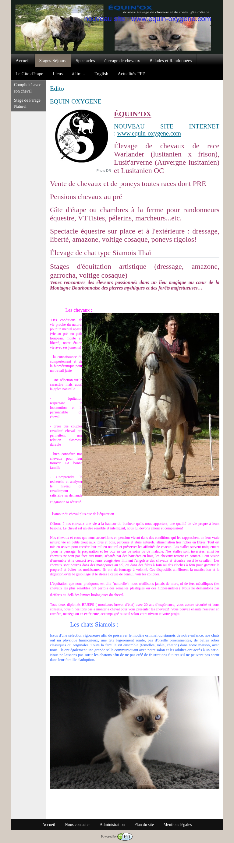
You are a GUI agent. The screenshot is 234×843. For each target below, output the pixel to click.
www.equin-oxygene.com (149, 133)
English (101, 73)
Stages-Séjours (52, 60)
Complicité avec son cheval (27, 88)
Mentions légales (178, 824)
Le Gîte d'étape (29, 73)
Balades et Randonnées (171, 60)
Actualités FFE (131, 73)
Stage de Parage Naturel (27, 103)
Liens (58, 73)
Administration (112, 824)
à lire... (78, 73)
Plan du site (144, 824)
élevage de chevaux (122, 60)
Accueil (23, 60)
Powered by (117, 836)
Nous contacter (77, 824)
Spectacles (85, 60)
